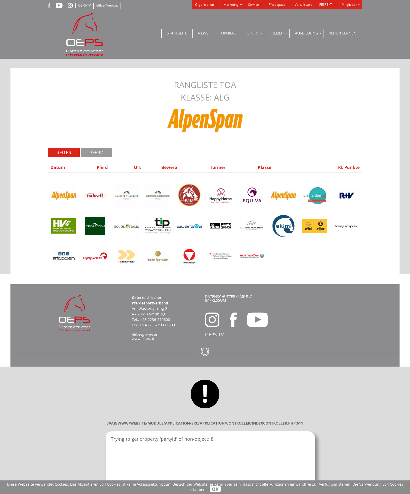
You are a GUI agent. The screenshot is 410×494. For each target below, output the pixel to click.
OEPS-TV (84, 5)
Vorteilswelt (303, 4)
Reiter (63, 152)
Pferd (96, 152)
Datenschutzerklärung (228, 296)
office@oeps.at (107, 5)
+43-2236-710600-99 (157, 324)
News (203, 33)
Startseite (177, 33)
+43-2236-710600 (155, 319)
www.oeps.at (143, 338)
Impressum (215, 300)
